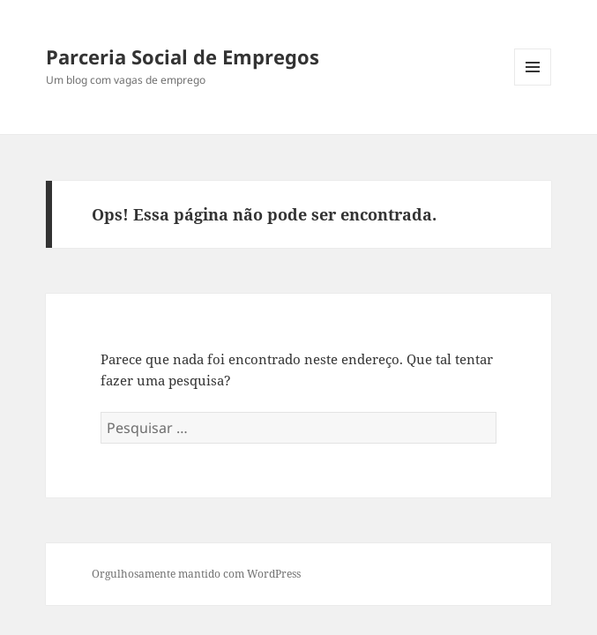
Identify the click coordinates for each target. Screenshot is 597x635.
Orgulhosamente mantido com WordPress (196, 573)
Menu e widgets (533, 85)
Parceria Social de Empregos (182, 56)
